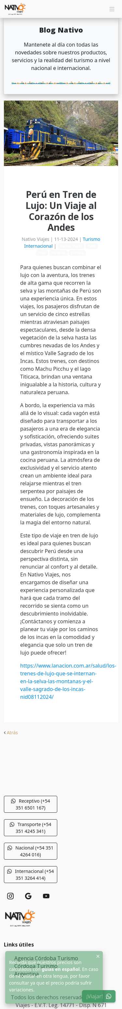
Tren (42, 253)
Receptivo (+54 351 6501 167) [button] (30, 804)
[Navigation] (112, 9)
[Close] (98, 956)
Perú (92, 246)
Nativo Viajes (71, 246)
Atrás (12, 732)
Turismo (58, 253)
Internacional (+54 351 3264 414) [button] (30, 874)
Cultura (77, 253)
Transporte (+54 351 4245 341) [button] (30, 827)
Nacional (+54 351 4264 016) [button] (30, 851)
